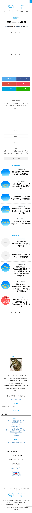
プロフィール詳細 (16, 399)
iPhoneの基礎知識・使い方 (16, 421)
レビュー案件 (16, 433)
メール (16, 136)
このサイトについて (13, 488)
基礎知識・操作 (16, 426)
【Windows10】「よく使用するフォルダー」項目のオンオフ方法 (21, 211)
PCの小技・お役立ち (16, 428)
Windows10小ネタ (16, 432)
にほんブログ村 (16, 468)
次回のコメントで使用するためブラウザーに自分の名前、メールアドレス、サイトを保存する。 (16, 153)
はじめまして (16, 424)
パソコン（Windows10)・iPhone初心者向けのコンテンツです (16, 500)
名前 (16, 130)
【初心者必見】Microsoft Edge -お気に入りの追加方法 (21, 186)
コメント (16, 108)
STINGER (16, 509)
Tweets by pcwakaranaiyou (16, 442)
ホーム (5, 488)
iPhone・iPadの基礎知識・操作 (16, 430)
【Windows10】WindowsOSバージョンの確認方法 (21, 244)
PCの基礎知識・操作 (16, 423)
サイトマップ (21, 490)
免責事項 (23, 488)
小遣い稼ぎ (16, 435)
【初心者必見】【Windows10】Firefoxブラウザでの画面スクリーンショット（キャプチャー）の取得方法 (21, 271)
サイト (16, 142)
